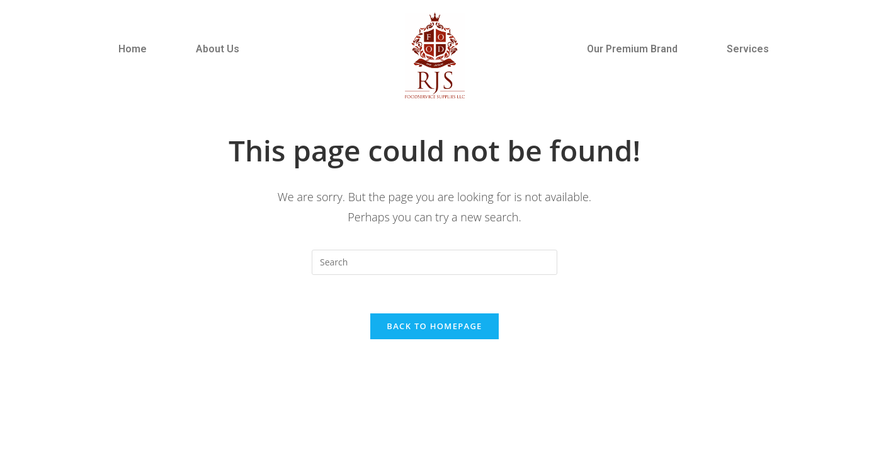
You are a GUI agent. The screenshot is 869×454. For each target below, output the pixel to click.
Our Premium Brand (632, 49)
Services (748, 49)
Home (132, 49)
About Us (217, 49)
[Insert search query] (434, 262)
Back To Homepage (434, 326)
